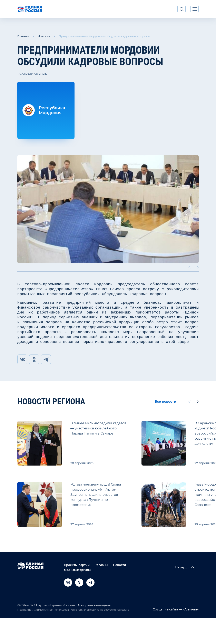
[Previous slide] (189, 267)
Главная (23, 36)
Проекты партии (77, 565)
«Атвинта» (190, 609)
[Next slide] (198, 267)
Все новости (165, 401)
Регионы (101, 565)
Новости (44, 36)
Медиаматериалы (77, 570)
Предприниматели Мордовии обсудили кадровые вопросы (104, 36)
